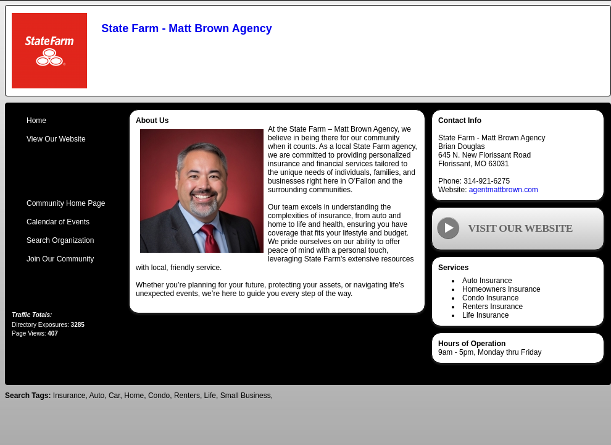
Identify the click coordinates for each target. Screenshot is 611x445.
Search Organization (60, 240)
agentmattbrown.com (503, 189)
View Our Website (56, 139)
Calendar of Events (58, 222)
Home (36, 120)
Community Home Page (66, 203)
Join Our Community (60, 259)
